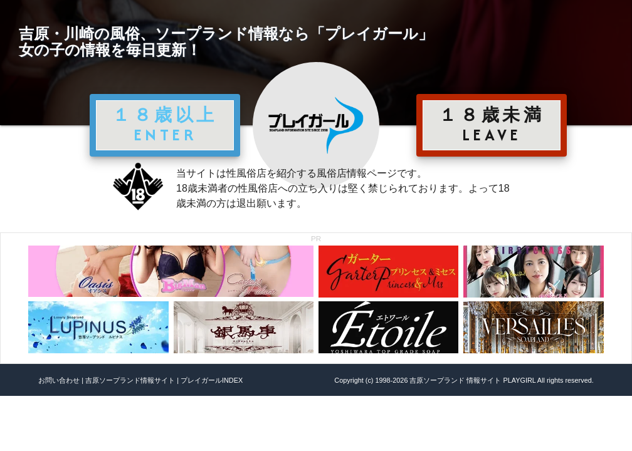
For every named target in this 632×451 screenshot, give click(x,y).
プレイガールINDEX (212, 380)
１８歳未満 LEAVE (491, 124)
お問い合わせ (59, 380)
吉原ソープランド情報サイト (130, 380)
